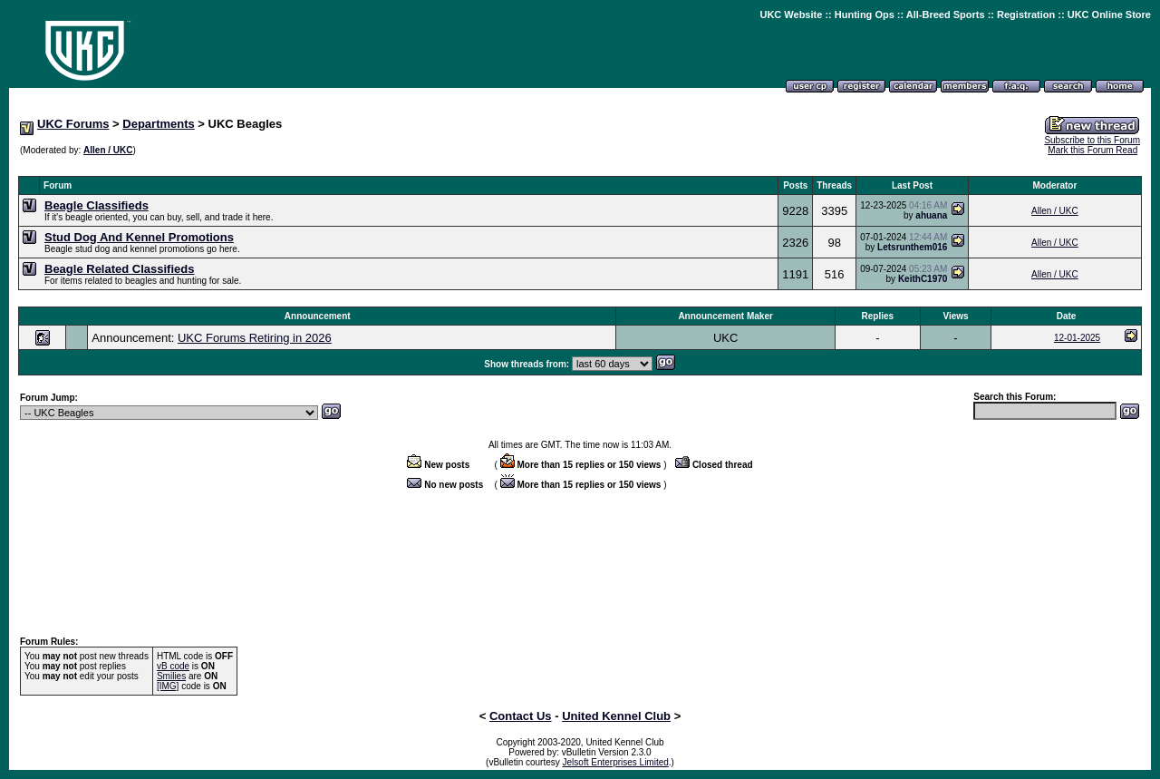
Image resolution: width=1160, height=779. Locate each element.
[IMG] (168, 686)
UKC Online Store (1109, 14)
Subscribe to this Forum (1092, 140)
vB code (173, 666)
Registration (1026, 14)
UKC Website (790, 14)
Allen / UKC (107, 150)
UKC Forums (73, 124)
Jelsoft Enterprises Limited (616, 762)
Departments (158, 124)
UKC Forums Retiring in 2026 (255, 338)
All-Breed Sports (945, 14)
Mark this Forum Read (1092, 150)
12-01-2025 (1077, 338)
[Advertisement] (580, 166)
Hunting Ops (864, 14)
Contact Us (520, 716)
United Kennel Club (616, 716)
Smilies (171, 676)
